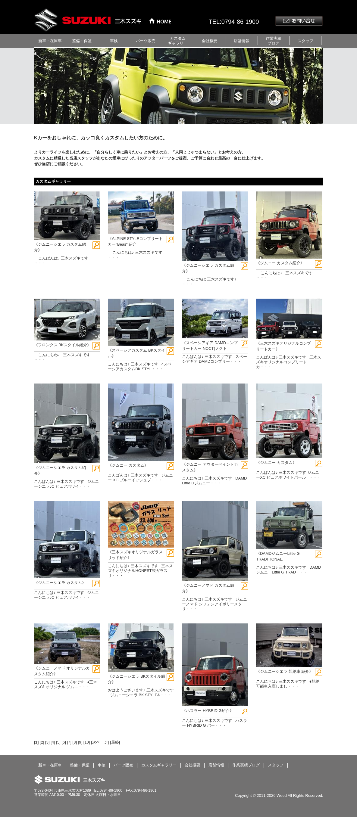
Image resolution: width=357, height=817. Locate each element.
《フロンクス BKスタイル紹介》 (62, 345)
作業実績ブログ (273, 40)
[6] (63, 742)
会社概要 (210, 41)
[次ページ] (100, 742)
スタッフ (305, 41)
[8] (75, 742)
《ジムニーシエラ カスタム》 (60, 582)
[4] (53, 742)
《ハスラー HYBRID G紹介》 (207, 710)
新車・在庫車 (50, 41)
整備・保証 (82, 41)
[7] (69, 742)
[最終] (115, 742)
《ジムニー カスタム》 (128, 465)
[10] (86, 742)
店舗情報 (241, 41)
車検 (114, 41)
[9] (80, 742)
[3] (47, 742)
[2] (42, 742)
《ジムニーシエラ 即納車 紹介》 (284, 671)
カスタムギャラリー (177, 40)
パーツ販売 (145, 41)
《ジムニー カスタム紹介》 (280, 263)
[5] (58, 742)
